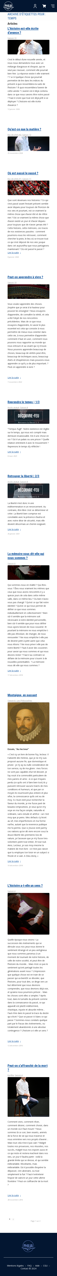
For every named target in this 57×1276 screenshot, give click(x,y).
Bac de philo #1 (14, 179)
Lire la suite (15, 252)
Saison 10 (12, 282)
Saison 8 (24, 407)
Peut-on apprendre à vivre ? (25, 277)
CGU (45, 1265)
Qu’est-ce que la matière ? (24, 129)
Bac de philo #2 (14, 134)
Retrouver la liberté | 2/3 (23, 476)
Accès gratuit (13, 407)
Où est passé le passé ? (23, 173)
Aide (37, 1265)
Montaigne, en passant (22, 695)
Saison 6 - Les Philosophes (20, 700)
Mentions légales (15, 1265)
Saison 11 (26, 179)
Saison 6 (11, 563)
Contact (24, 1268)
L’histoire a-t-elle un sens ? (25, 885)
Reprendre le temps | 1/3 (24, 402)
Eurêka (11, 1075)
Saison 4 (11, 891)
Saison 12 (26, 134)
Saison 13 (12, 38)
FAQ (29, 1265)
